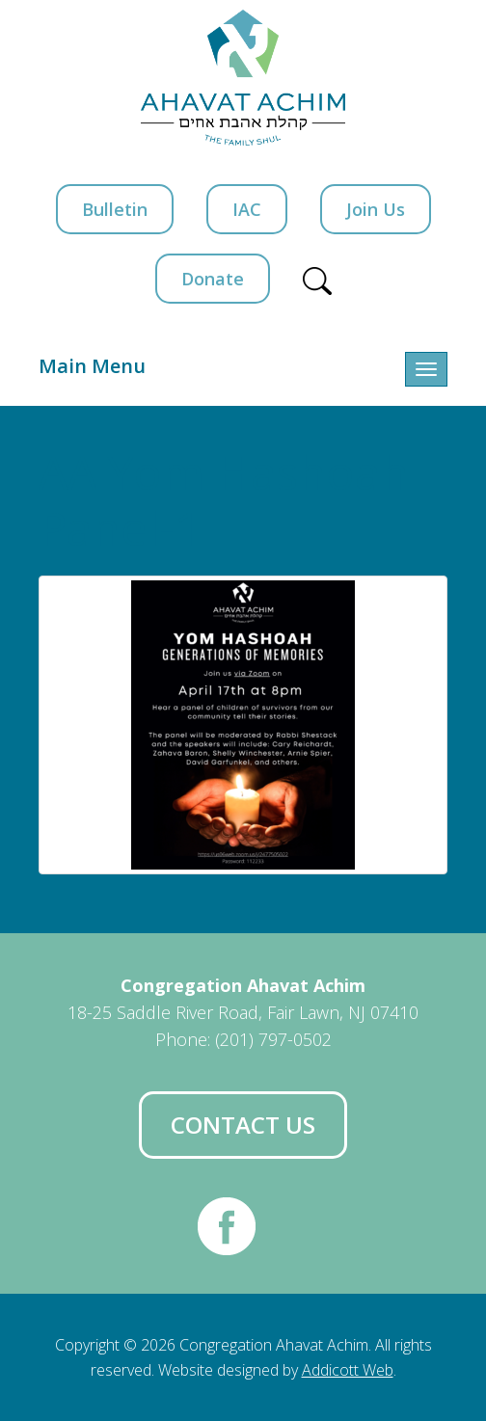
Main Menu (92, 366)
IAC (246, 209)
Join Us (375, 209)
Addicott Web (347, 1370)
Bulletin (115, 209)
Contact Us (243, 1124)
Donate (212, 278)
